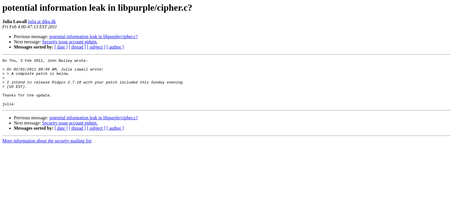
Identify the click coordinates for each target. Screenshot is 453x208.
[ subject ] (96, 46)
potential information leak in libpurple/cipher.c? (93, 36)
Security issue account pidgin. (70, 41)
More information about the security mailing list (46, 150)
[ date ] (61, 46)
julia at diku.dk (42, 21)
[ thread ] (77, 46)
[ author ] (115, 46)
